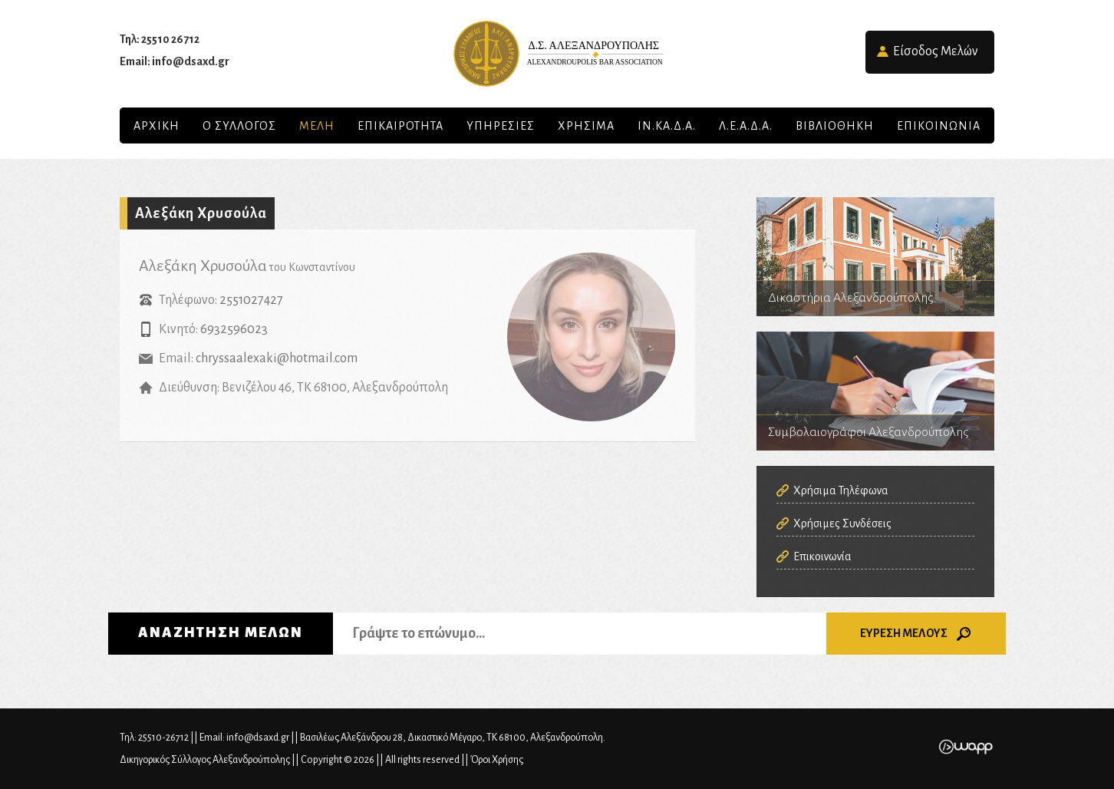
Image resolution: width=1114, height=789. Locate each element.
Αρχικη (156, 126)
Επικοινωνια (939, 126)
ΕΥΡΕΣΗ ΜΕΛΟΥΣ (916, 634)
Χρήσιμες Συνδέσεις (842, 523)
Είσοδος (935, 51)
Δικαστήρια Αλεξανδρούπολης (875, 256)
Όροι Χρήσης (496, 759)
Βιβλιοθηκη (835, 126)
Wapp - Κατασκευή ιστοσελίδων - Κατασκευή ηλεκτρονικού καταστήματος (965, 746)
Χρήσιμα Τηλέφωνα (840, 490)
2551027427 (251, 300)
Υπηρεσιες (500, 126)
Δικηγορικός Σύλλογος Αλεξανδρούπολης (557, 53)
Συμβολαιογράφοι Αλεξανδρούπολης (875, 391)
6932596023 (234, 329)
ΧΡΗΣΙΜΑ (586, 126)
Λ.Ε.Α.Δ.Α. (746, 126)
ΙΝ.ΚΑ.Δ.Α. (667, 126)
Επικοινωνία (822, 556)
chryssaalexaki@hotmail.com (277, 358)
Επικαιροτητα (400, 126)
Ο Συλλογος (239, 126)
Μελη (317, 126)
